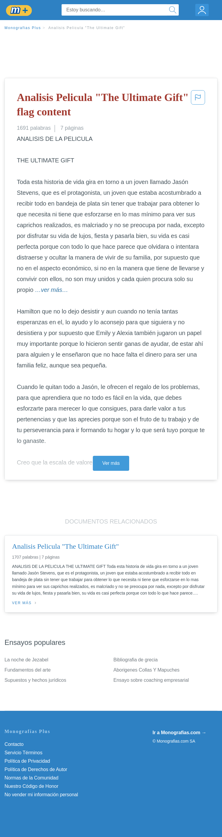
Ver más (111, 463)
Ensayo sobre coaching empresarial (151, 680)
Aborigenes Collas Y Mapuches (147, 669)
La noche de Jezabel (26, 659)
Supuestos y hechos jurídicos (35, 680)
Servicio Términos (23, 752)
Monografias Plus (23, 28)
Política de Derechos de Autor (36, 769)
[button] (198, 106)
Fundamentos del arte (28, 669)
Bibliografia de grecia (136, 659)
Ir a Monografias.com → (179, 732)
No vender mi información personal (41, 794)
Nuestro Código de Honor (31, 786)
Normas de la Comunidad (31, 777)
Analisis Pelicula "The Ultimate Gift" (86, 28)
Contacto (14, 744)
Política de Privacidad (27, 761)
